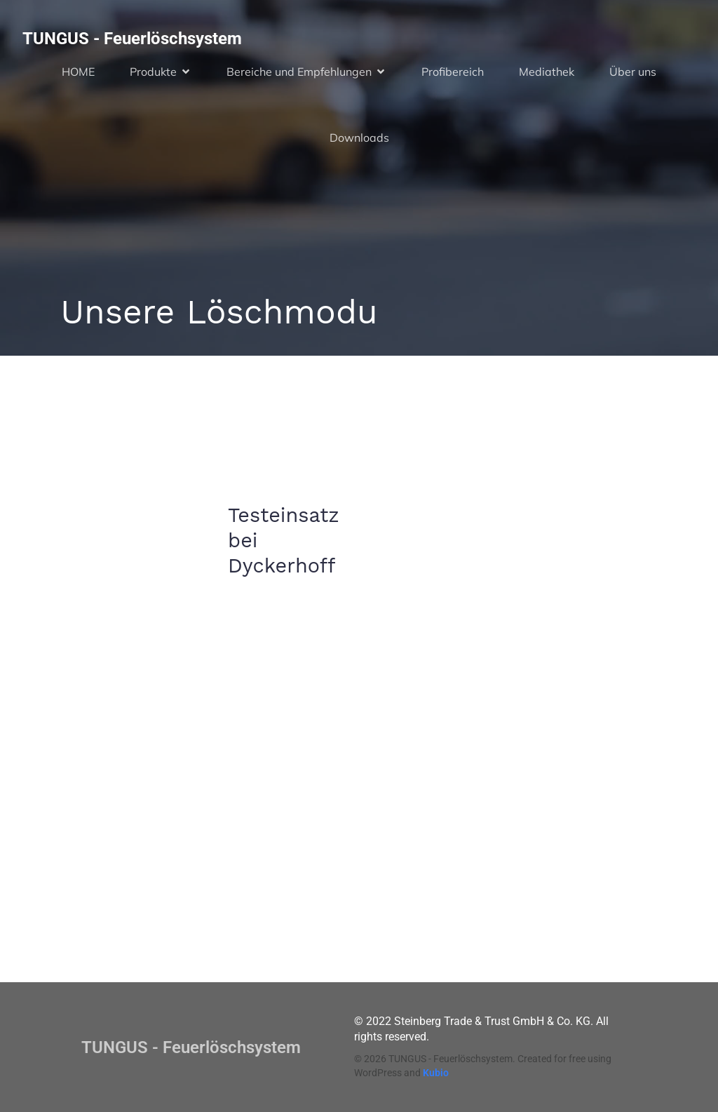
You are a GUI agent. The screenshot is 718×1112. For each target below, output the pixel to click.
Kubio (436, 1072)
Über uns (632, 72)
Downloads (359, 137)
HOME (78, 72)
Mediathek (546, 72)
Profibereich (452, 72)
